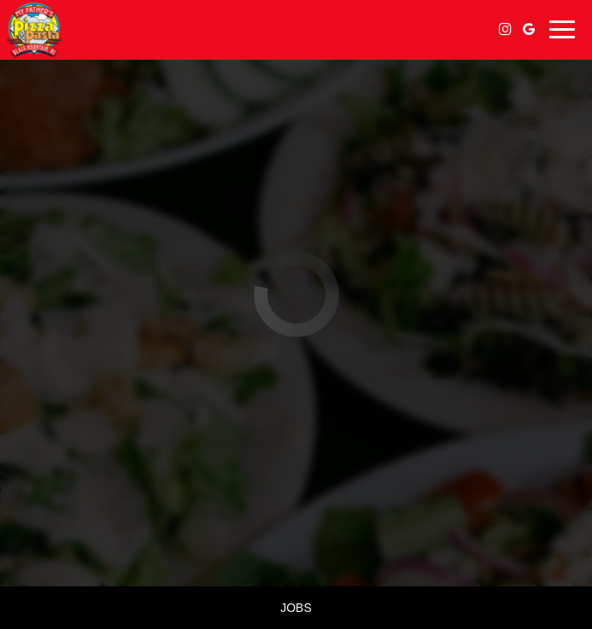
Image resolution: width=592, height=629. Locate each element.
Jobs (296, 607)
